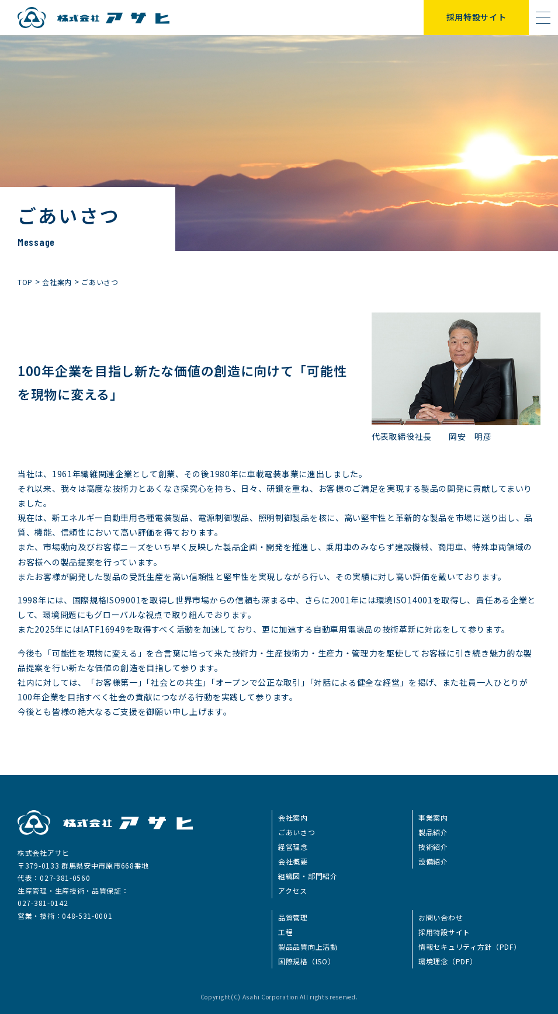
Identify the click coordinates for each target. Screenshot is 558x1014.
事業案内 (433, 817)
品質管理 (293, 917)
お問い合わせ (440, 917)
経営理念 (293, 847)
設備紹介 (433, 861)
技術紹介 (433, 847)
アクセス (292, 890)
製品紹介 (433, 832)
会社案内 (293, 817)
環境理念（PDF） (447, 961)
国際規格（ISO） (306, 961)
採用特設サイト (476, 17)
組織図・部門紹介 (308, 876)
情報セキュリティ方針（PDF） (469, 947)
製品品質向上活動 (308, 947)
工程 (285, 932)
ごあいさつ (297, 832)
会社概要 (293, 861)
